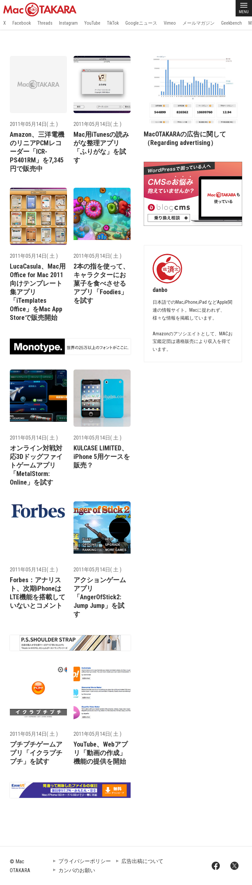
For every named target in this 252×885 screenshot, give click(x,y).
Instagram (68, 23)
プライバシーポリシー (84, 861)
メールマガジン (198, 23)
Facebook (21, 23)
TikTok (113, 23)
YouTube (92, 23)
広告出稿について (142, 861)
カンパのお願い (76, 870)
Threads (44, 23)
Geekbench (231, 23)
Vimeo (170, 23)
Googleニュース (141, 23)
